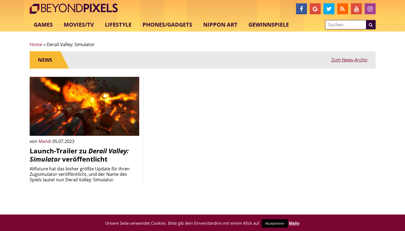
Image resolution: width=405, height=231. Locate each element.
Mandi (45, 141)
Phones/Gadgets (167, 24)
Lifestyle (118, 24)
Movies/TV (79, 24)
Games (43, 24)
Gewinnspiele (268, 24)
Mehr (294, 223)
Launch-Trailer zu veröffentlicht (79, 155)
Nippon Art (220, 24)
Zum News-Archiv (349, 60)
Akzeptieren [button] (274, 223)
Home (36, 44)
